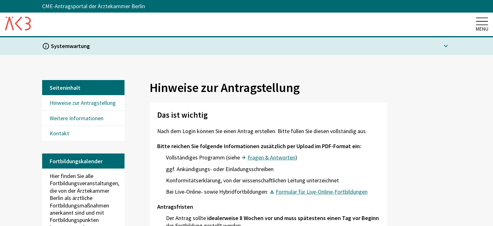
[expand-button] (446, 46)
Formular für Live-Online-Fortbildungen (322, 191)
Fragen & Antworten (271, 157)
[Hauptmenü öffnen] (482, 21)
